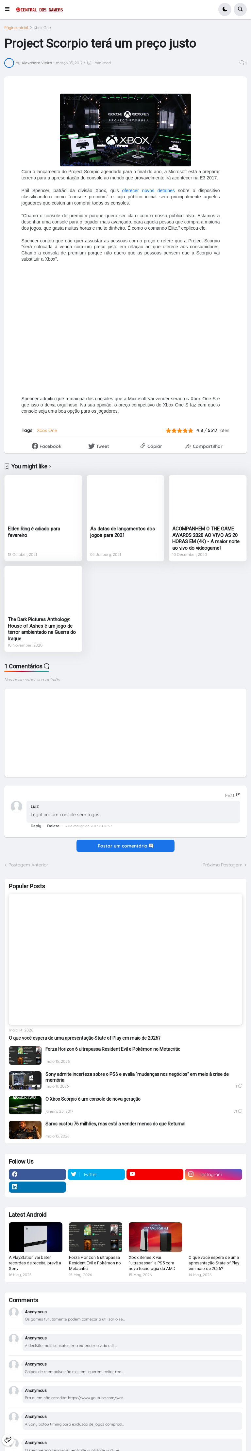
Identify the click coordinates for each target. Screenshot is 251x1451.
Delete (53, 825)
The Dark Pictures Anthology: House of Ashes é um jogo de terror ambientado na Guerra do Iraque (42, 629)
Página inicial (16, 28)
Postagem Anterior (28, 865)
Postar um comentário (125, 846)
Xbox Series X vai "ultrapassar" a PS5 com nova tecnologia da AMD (152, 1263)
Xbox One (42, 28)
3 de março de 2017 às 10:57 (88, 826)
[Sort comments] (232, 795)
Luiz (35, 806)
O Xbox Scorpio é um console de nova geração (93, 1099)
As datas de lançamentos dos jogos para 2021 (122, 532)
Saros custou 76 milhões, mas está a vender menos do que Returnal (115, 1123)
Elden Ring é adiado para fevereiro (34, 532)
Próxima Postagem (223, 865)
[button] (9, 9)
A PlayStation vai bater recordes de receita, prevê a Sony (35, 1263)
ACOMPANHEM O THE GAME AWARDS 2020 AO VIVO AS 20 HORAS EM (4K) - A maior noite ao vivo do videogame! (206, 538)
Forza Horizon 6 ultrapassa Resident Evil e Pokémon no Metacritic (112, 1049)
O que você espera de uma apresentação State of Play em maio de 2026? (84, 1038)
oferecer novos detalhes (147, 190)
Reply (36, 825)
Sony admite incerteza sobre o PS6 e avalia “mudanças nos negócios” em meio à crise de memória (137, 1077)
